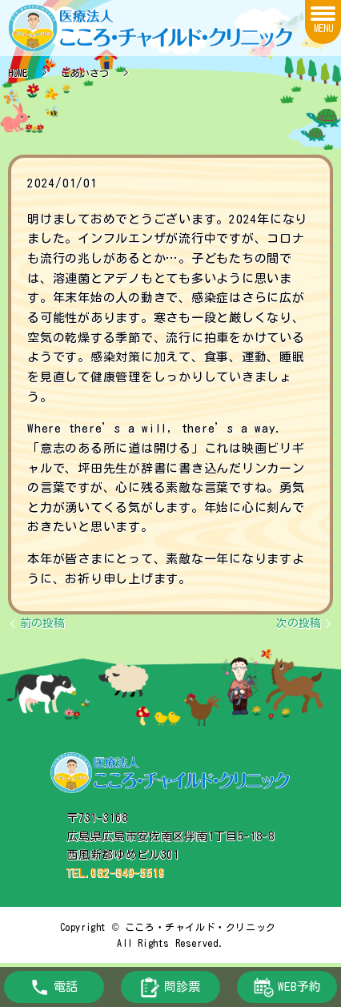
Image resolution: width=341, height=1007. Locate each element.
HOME (17, 73)
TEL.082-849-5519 (115, 873)
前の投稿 (42, 623)
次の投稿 (298, 623)
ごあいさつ (85, 73)
